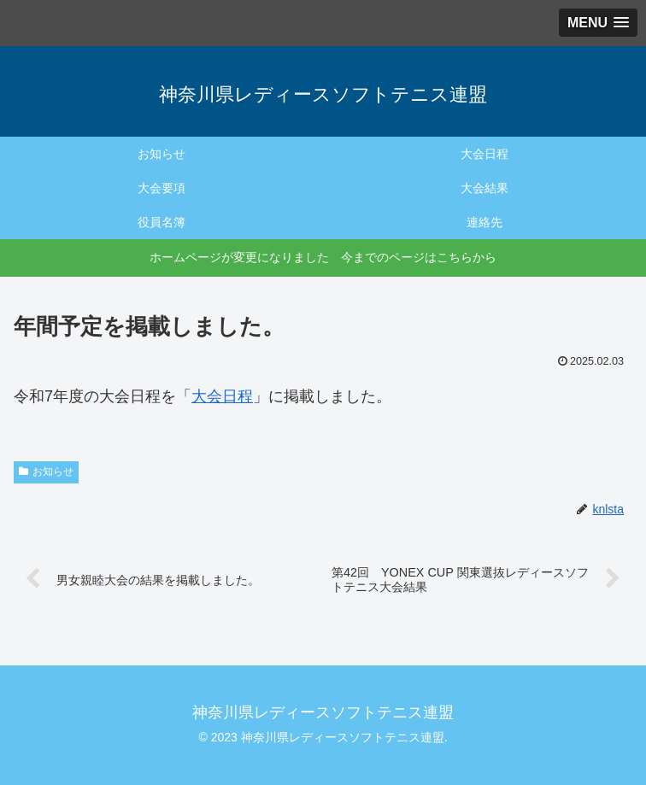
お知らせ (46, 471)
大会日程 (222, 396)
